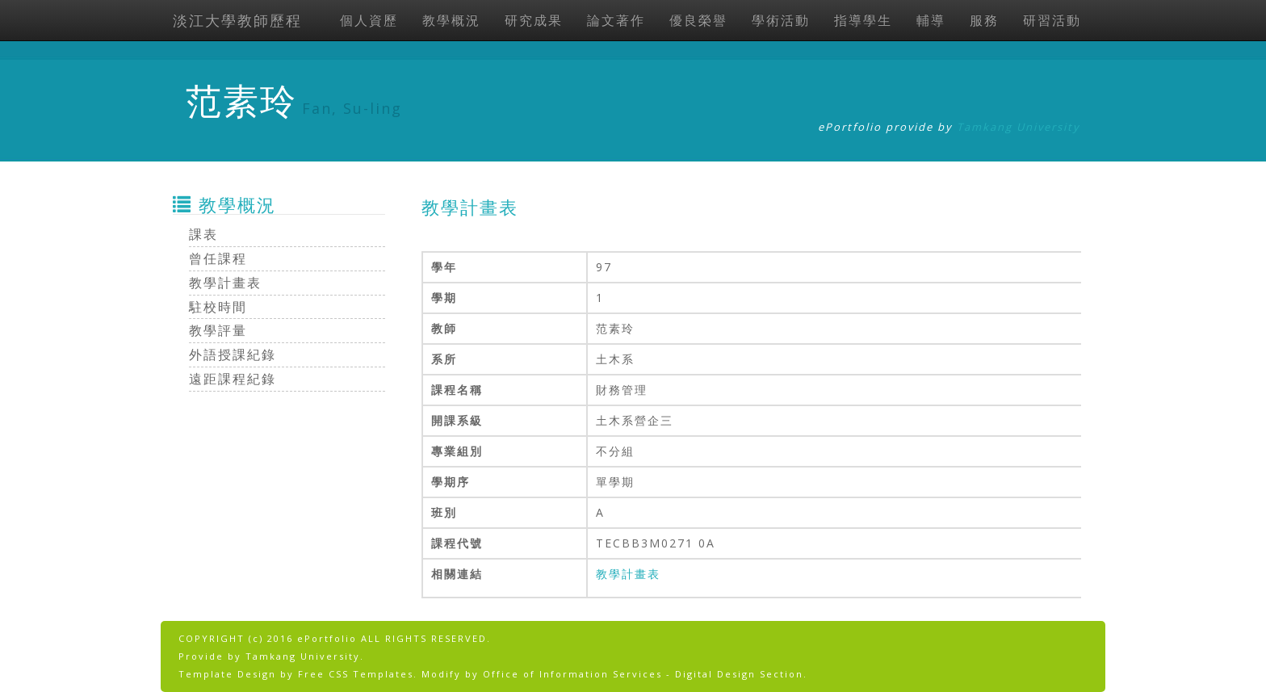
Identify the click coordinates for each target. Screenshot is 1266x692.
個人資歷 (369, 20)
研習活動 (1052, 20)
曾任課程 (218, 258)
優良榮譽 (698, 20)
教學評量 (218, 330)
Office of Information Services (572, 674)
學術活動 (781, 20)
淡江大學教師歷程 (237, 20)
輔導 (930, 20)
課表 (203, 234)
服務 (984, 20)
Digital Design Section (739, 674)
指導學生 (863, 20)
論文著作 (616, 20)
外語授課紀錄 (232, 354)
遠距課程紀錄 (232, 379)
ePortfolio (327, 638)
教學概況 (451, 20)
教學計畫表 (628, 573)
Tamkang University (1018, 127)
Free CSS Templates (355, 674)
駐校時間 (218, 307)
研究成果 (534, 20)
